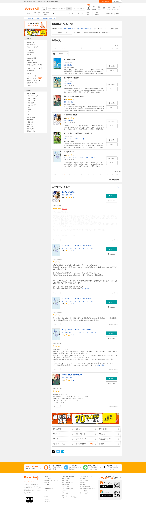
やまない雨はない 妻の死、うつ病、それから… (77, 245)
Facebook (47, 501)
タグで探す (30, 119)
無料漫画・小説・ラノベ (51, 480)
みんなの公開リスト (34, 78)
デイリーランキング (32, 47)
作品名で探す (30, 122)
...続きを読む (72, 236)
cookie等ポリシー (85, 491)
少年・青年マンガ (37, 13)
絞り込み (44, 8)
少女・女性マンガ (46, 13)
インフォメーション (67, 491)
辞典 (72, 102)
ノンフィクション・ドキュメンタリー (85, 157)
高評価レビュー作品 (32, 83)
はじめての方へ (110, 13)
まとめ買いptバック (32, 62)
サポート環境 (65, 486)
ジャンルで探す (31, 117)
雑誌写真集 (97, 13)
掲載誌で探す (30, 126)
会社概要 (82, 478)
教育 (72, 120)
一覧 (118, 187)
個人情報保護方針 (85, 486)
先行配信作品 (30, 70)
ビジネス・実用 (32, 105)
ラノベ (71, 13)
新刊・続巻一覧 (31, 44)
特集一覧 (29, 73)
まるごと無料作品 (31, 58)
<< (55, 48)
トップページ (48, 478)
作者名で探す (30, 124)
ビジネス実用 (88, 13)
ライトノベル (31, 100)
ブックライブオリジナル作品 (34, 68)
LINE (46, 491)
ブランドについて (85, 480)
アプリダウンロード (67, 482)
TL (62, 13)
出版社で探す (30, 129)
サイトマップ (83, 493)
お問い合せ (65, 493)
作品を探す (65, 480)
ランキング (48, 484)
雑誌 (29, 107)
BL (54, 13)
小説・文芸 (80, 13)
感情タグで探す (31, 131)
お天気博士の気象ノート (68, 29)
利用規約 (82, 484)
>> (117, 48)
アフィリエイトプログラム (69, 497)
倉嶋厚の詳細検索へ (115, 180)
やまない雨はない (69, 152)
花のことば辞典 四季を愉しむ (74, 96)
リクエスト (65, 495)
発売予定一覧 (30, 42)
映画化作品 (30, 54)
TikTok (46, 497)
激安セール (30, 60)
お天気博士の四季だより (85, 29)
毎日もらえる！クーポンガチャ (35, 65)
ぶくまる (29, 85)
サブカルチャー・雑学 (80, 139)
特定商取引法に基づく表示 (87, 489)
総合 (28, 13)
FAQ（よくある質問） (68, 489)
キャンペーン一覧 (31, 76)
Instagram (47, 495)
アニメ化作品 (30, 50)
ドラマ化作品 (30, 52)
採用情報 (82, 482)
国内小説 (69, 65)
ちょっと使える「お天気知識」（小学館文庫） (79, 133)
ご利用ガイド (118, 13)
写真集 (29, 109)
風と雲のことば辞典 (70, 115)
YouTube (47, 499)
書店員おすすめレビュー (33, 80)
